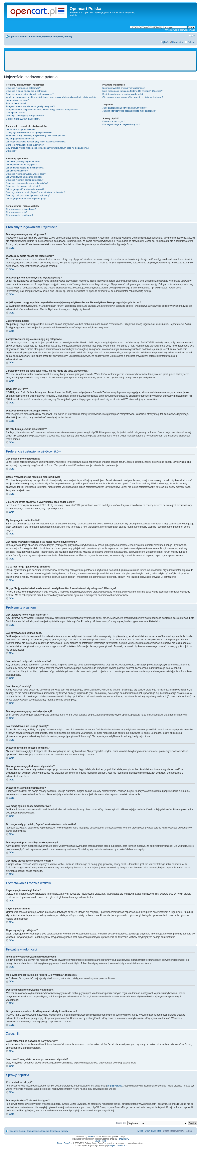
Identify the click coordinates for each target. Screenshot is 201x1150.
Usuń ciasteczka (153, 1131)
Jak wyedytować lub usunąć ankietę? (24, 177)
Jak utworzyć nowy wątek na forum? (23, 161)
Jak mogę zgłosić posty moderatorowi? (25, 189)
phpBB (90, 1137)
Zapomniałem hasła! (16, 103)
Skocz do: (121, 1123)
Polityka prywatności (117, 1145)
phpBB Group (115, 1085)
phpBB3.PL (124, 1139)
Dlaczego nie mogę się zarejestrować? (25, 115)
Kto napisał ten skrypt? (113, 121)
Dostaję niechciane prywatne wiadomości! (122, 94)
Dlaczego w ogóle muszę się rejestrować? (26, 91)
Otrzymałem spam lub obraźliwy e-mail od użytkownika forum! (132, 97)
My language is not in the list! (20, 138)
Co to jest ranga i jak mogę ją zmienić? (25, 145)
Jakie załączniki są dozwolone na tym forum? (124, 108)
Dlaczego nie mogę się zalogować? (23, 88)
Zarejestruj (178, 42)
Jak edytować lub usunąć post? (21, 164)
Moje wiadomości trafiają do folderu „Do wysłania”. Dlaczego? (132, 91)
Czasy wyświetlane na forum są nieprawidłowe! (29, 132)
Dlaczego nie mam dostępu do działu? (24, 180)
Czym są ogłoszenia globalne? (21, 209)
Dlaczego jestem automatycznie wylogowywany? (30, 94)
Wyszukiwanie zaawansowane (180, 30)
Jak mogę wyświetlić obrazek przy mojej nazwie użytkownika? (36, 141)
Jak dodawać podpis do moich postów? (25, 167)
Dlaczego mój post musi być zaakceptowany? (28, 195)
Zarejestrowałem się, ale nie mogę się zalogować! (30, 106)
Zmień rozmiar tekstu (192, 35)
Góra (11, 247)
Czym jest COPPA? (15, 112)
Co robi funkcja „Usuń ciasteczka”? (23, 119)
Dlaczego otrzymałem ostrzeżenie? (23, 186)
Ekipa (140, 1131)
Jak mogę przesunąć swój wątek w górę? (26, 198)
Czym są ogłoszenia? (16, 212)
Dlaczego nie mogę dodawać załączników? (27, 183)
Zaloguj (191, 42)
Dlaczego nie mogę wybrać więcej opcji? (25, 174)
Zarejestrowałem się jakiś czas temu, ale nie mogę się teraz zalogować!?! (42, 109)
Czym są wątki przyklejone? (19, 215)
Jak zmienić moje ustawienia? (20, 129)
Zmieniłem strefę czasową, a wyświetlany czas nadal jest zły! (35, 135)
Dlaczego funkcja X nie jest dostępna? (121, 124)
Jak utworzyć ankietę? (17, 170)
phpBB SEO (100, 1141)
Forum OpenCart (64, 1143)
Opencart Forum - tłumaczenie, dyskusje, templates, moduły (40, 36)
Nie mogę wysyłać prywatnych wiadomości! (123, 88)
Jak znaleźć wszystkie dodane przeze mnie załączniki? (129, 111)
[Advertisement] (100, 61)
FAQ (166, 42)
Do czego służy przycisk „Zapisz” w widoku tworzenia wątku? (35, 192)
